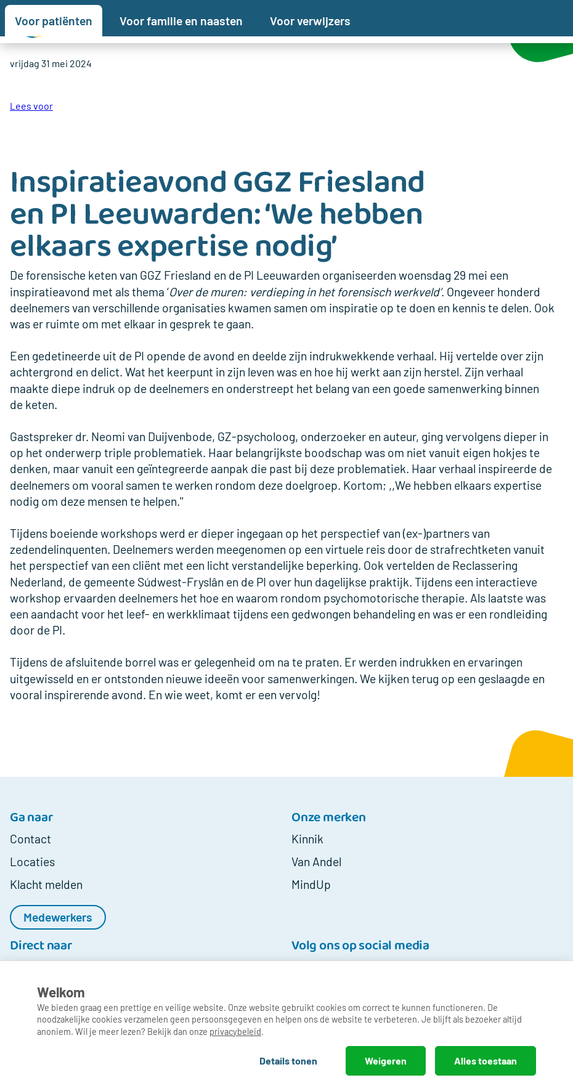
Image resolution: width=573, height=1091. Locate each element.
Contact (30, 839)
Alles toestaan (485, 1060)
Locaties (32, 861)
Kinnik (307, 839)
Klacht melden (46, 884)
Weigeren (386, 1060)
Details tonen (288, 1060)
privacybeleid (235, 1031)
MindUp (311, 884)
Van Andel (316, 861)
